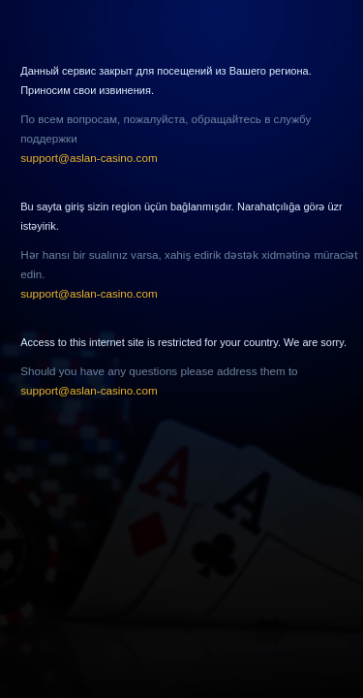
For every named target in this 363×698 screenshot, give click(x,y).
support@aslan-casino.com (88, 157)
